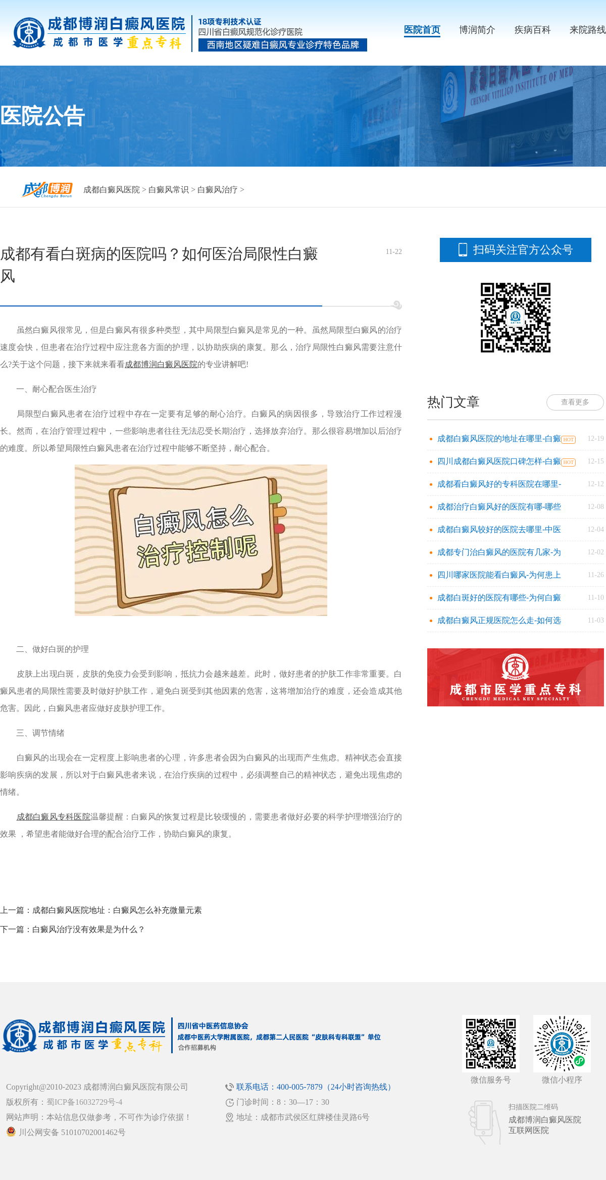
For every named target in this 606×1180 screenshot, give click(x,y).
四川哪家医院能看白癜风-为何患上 (499, 575)
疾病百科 (533, 30)
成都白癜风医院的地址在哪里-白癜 (499, 438)
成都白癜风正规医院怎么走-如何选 (499, 620)
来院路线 (588, 30)
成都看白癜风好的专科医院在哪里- (499, 484)
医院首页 (422, 30)
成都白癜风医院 (111, 189)
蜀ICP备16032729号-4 (84, 1102)
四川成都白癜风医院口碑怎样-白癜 (499, 461)
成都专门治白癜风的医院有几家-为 (499, 552)
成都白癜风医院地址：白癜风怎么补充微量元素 (117, 910)
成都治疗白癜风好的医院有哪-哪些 (499, 506)
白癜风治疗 (217, 189)
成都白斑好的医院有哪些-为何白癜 (499, 597)
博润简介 (477, 30)
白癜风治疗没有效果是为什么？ (88, 929)
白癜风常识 (168, 189)
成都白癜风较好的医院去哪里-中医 (499, 529)
